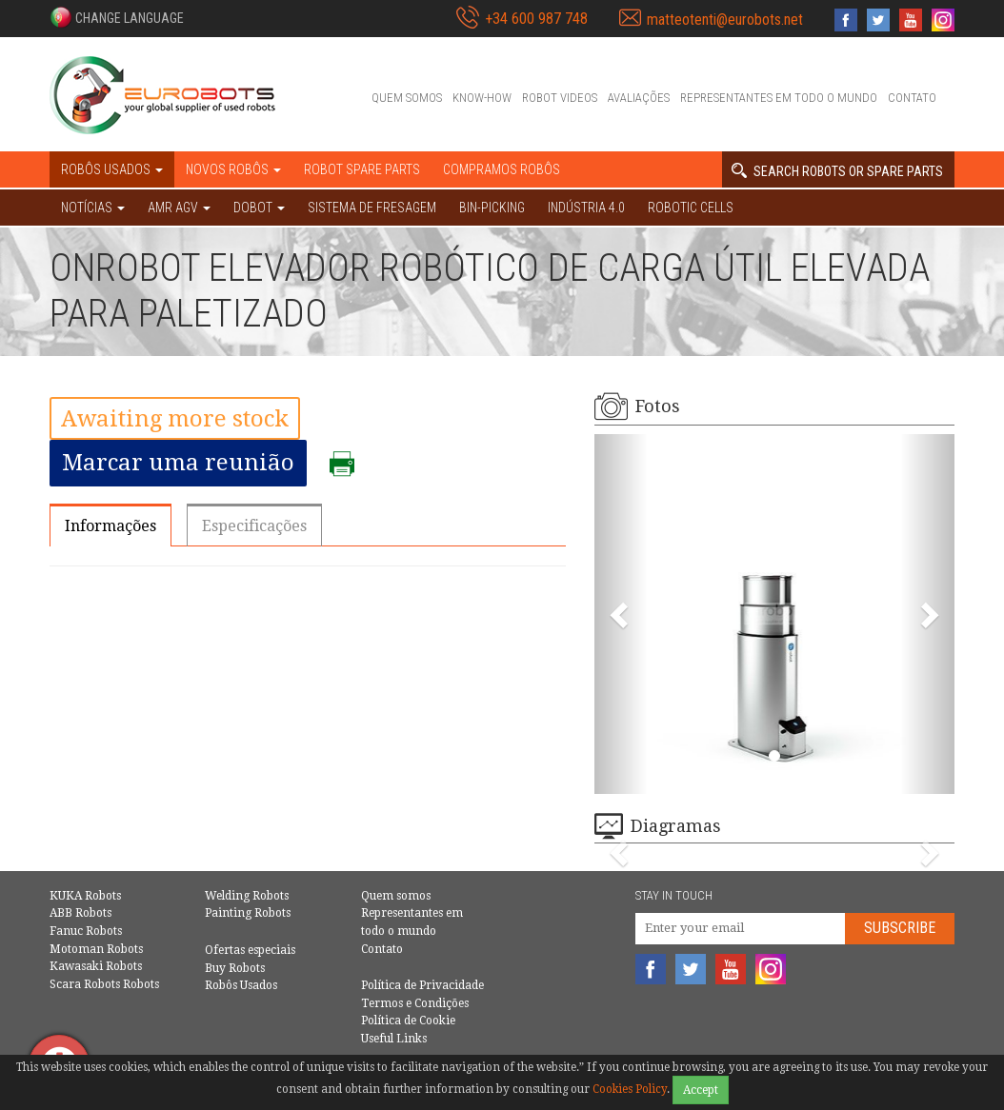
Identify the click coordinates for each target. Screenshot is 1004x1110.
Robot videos (559, 97)
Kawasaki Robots (96, 966)
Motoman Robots (96, 949)
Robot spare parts (362, 169)
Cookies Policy (629, 1089)
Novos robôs (233, 169)
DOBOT (259, 207)
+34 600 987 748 (536, 19)
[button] (117, 17)
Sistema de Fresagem (372, 207)
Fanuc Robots (86, 931)
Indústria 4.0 (586, 207)
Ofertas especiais (250, 950)
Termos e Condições (415, 1003)
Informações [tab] (110, 526)
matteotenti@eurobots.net (725, 19)
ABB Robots (80, 913)
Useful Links (394, 1038)
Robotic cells (690, 207)
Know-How (482, 97)
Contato (912, 97)
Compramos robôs (501, 169)
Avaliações (639, 97)
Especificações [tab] (254, 526)
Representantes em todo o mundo (778, 97)
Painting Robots (248, 913)
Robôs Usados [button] (112, 169)
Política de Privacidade (422, 985)
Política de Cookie (408, 1020)
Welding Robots (247, 895)
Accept (700, 1090)
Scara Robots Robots (104, 984)
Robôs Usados (241, 985)
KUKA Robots (85, 895)
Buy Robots (235, 968)
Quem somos (406, 97)
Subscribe (899, 928)
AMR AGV (179, 207)
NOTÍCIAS (93, 207)
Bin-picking (492, 207)
